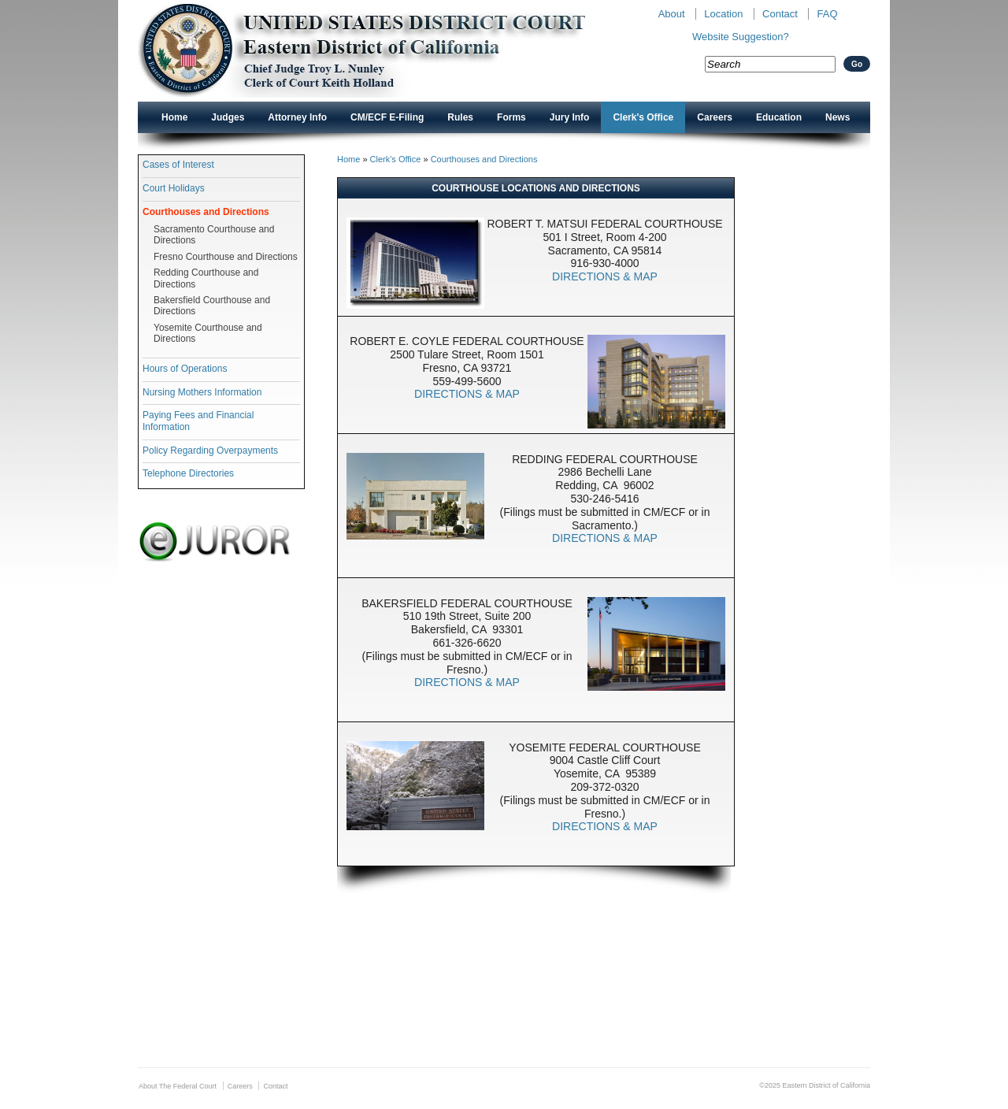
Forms (511, 117)
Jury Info (570, 117)
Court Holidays (174, 188)
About (671, 14)
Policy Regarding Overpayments (210, 450)
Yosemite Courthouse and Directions (208, 333)
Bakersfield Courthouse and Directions (212, 306)
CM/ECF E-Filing (387, 117)
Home (174, 117)
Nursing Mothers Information (202, 392)
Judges (227, 117)
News (837, 117)
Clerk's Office (643, 117)
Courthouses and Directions (206, 211)
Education (779, 117)
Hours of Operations (185, 368)
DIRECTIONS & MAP (605, 276)
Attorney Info (297, 117)
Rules (460, 117)
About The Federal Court (178, 1086)
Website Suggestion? (740, 37)
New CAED (386, 51)
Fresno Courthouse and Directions (226, 256)
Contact (780, 14)
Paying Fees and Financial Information (198, 421)
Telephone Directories (188, 473)
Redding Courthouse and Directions (206, 278)
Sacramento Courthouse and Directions (214, 235)
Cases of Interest (178, 164)
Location (723, 14)
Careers (714, 117)
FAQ (827, 14)
